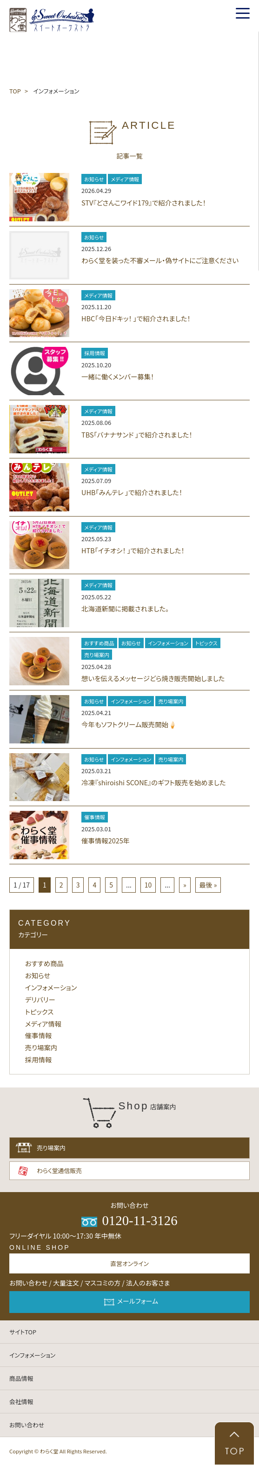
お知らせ (94, 179)
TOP (15, 90)
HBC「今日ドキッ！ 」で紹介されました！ (136, 318)
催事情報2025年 (105, 840)
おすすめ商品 (99, 643)
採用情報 (94, 353)
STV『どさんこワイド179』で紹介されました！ (143, 202)
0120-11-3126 (129, 1220)
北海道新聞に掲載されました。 (125, 608)
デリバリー (40, 999)
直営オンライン (129, 1263)
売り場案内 (96, 654)
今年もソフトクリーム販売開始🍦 (129, 724)
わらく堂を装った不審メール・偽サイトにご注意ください (160, 260)
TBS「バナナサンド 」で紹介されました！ (136, 434)
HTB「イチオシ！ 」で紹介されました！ (132, 550)
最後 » (208, 884)
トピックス (206, 643)
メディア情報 (125, 179)
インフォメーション (168, 643)
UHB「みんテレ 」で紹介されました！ (131, 492)
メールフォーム (129, 1302)
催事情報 (94, 817)
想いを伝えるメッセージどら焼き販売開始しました (153, 678)
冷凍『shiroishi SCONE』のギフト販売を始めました (153, 782)
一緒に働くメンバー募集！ (117, 376)
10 (148, 884)
